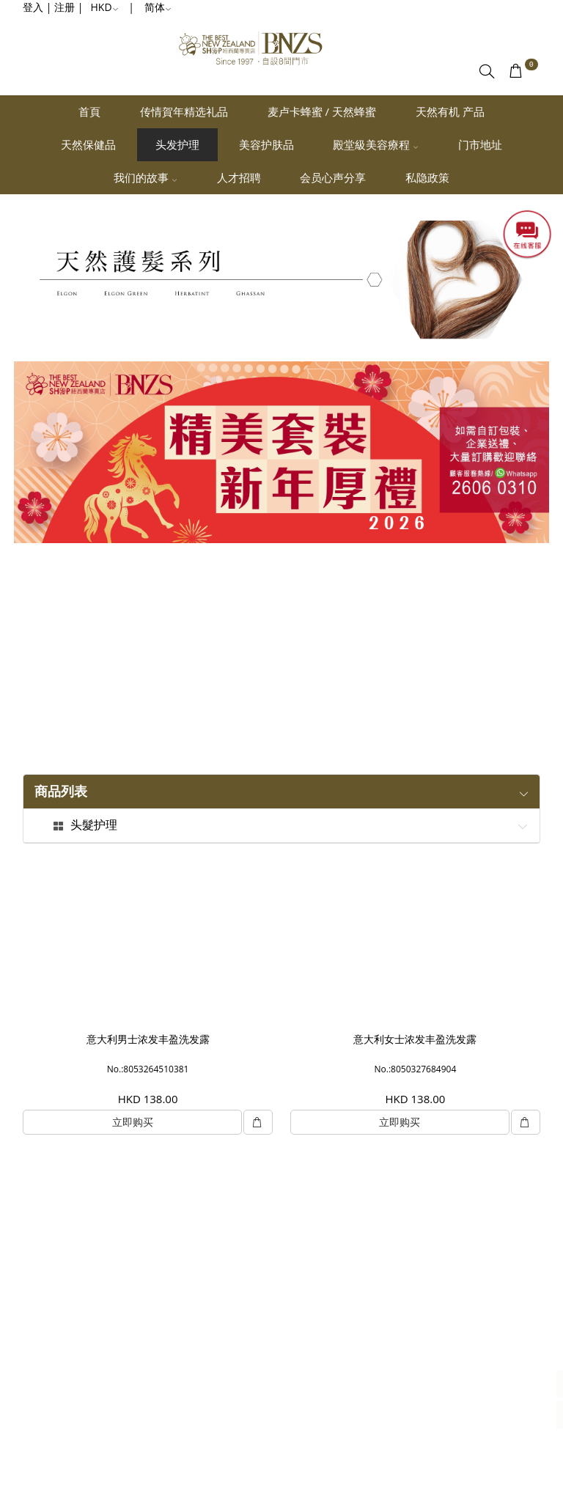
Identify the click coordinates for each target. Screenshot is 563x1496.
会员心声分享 (333, 177)
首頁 (89, 111)
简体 (158, 7)
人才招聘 (239, 177)
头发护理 (177, 144)
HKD (105, 7)
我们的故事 (145, 177)
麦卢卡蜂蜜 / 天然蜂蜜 (322, 111)
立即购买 (132, 1122)
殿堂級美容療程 (376, 144)
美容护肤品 (266, 144)
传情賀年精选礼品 (184, 111)
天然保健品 (88, 144)
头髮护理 (93, 825)
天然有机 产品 (450, 111)
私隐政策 (427, 177)
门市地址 (480, 144)
